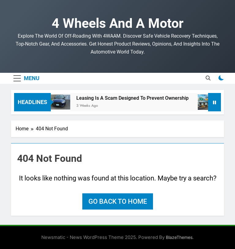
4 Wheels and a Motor (118, 23)
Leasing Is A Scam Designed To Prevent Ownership (134, 98)
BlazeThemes (179, 237)
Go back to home (117, 201)
